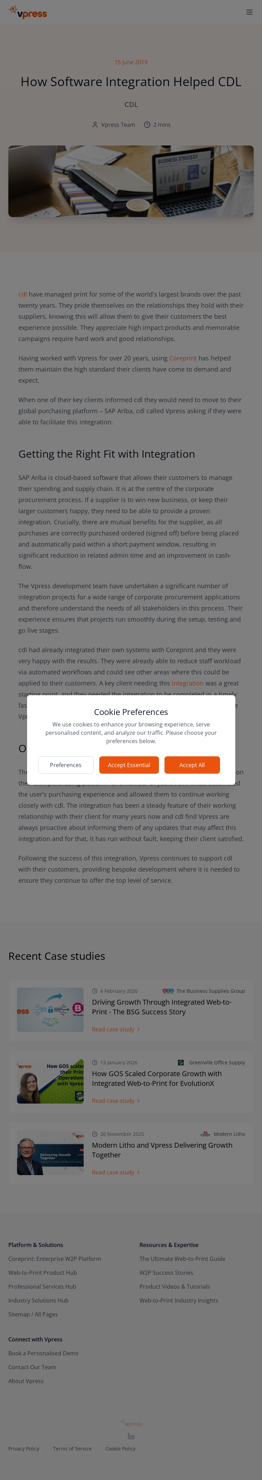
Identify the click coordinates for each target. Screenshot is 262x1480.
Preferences (66, 765)
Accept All (192, 765)
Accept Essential (129, 765)
